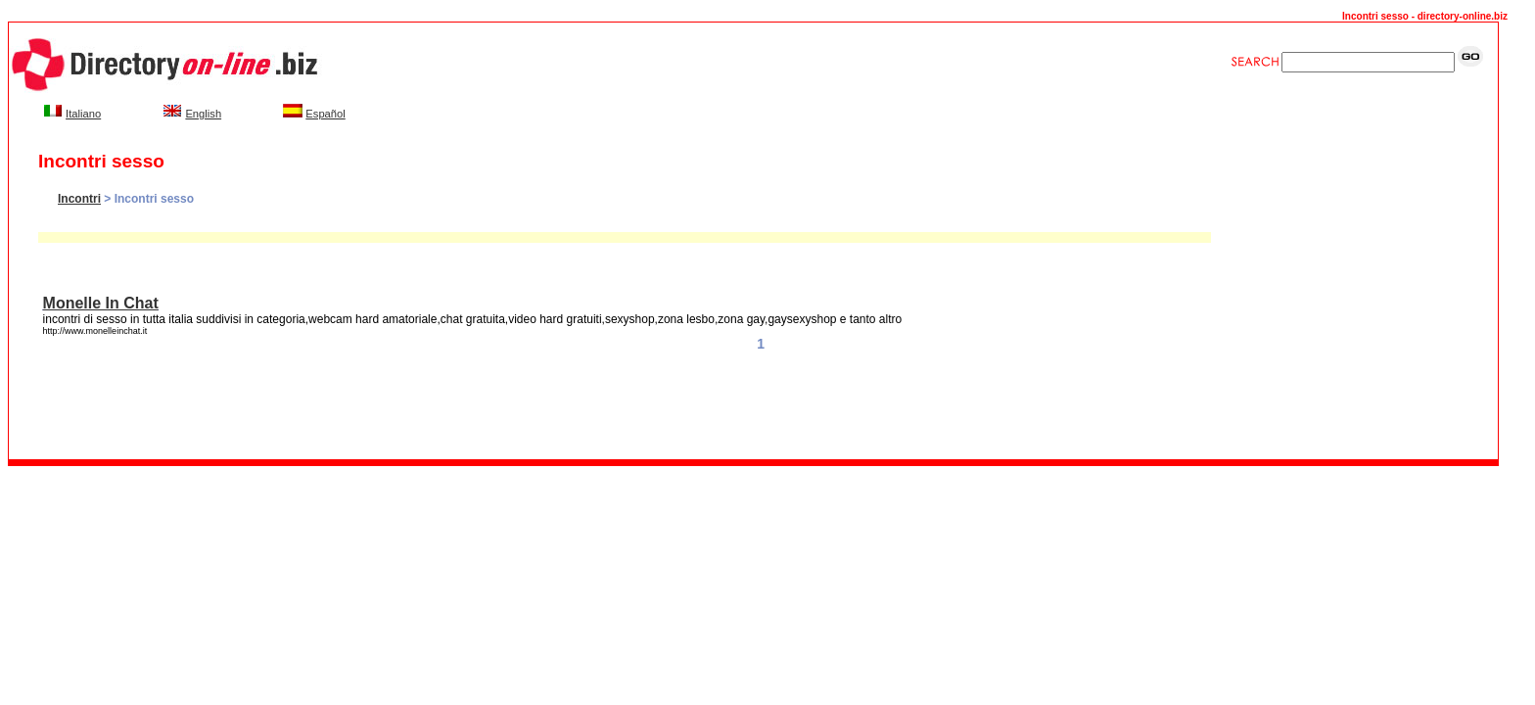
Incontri (79, 199)
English (203, 113)
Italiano (83, 113)
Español (325, 113)
